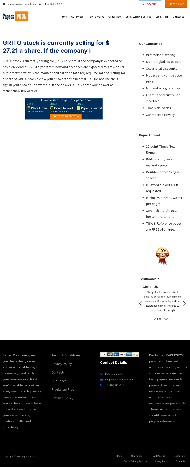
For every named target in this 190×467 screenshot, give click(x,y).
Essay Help (162, 16)
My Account (150, 4)
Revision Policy (62, 398)
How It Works (96, 16)
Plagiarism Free (62, 389)
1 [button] (155, 319)
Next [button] (184, 303)
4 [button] (162, 319)
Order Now (114, 16)
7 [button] (169, 319)
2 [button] (157, 319)
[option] (162, 298)
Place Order (176, 4)
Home (63, 16)
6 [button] (167, 319)
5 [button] (165, 319)
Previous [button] (140, 303)
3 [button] (160, 319)
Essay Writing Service (138, 16)
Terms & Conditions (65, 355)
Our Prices (77, 16)
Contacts (178, 16)
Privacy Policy (61, 364)
